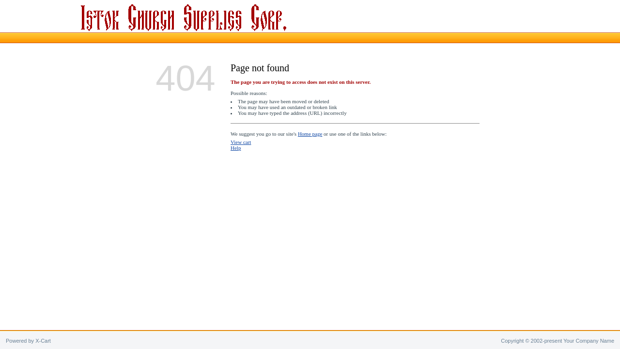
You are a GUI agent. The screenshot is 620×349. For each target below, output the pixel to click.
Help (236, 148)
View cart (241, 142)
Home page (310, 134)
